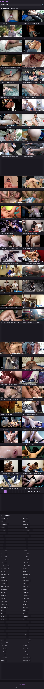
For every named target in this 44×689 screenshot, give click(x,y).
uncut (25, 625)
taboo (25, 607)
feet (3, 598)
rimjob (25, 586)
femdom (4, 604)
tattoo (26, 610)
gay (3, 613)
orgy (25, 557)
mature (26, 533)
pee (25, 569)
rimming (26, 589)
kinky (3, 655)
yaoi (25, 652)
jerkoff (4, 649)
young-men (27, 661)
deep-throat (5, 566)
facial (3, 592)
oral (25, 551)
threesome (27, 616)
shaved (26, 592)
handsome (4, 628)
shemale (26, 595)
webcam (26, 643)
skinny (25, 604)
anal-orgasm (5, 524)
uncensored (27, 622)
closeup (4, 557)
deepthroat (5, 569)
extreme (4, 589)
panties (26, 563)
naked (25, 542)
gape (3, 610)
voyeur (26, 637)
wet (25, 646)
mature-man (27, 536)
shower (26, 598)
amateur (4, 518)
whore (25, 649)
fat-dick (4, 595)
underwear (26, 628)
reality (26, 583)
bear (3, 545)
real (25, 578)
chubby (4, 554)
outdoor (26, 560)
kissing (4, 658)
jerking (4, 646)
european (4, 583)
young (26, 655)
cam (3, 548)
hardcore (4, 634)
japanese (4, 643)
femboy (4, 601)
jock (3, 652)
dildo (3, 572)
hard (3, 631)
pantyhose (26, 566)
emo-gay (4, 581)
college (4, 560)
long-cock (26, 524)
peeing (25, 572)
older (25, 548)
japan (3, 640)
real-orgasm (27, 581)
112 (32, 491)
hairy (3, 622)
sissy (25, 601)
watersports (27, 640)
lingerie (26, 521)
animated (4, 530)
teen (25, 613)
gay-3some (5, 616)
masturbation (28, 530)
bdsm (3, 539)
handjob (4, 625)
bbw (3, 536)
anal (3, 521)
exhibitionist (5, 586)
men (25, 539)
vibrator (26, 631)
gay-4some (5, 619)
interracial (4, 637)
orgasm (26, 554)
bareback (4, 533)
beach (3, 542)
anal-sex (4, 527)
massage (26, 527)
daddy (4, 563)
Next (38, 491)
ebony (3, 578)
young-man (27, 658)
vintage (26, 634)
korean (4, 661)
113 (35, 491)
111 (29, 491)
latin (25, 518)
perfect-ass (26, 575)
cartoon (4, 551)
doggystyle (5, 575)
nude (25, 545)
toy (25, 619)
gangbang (5, 607)
